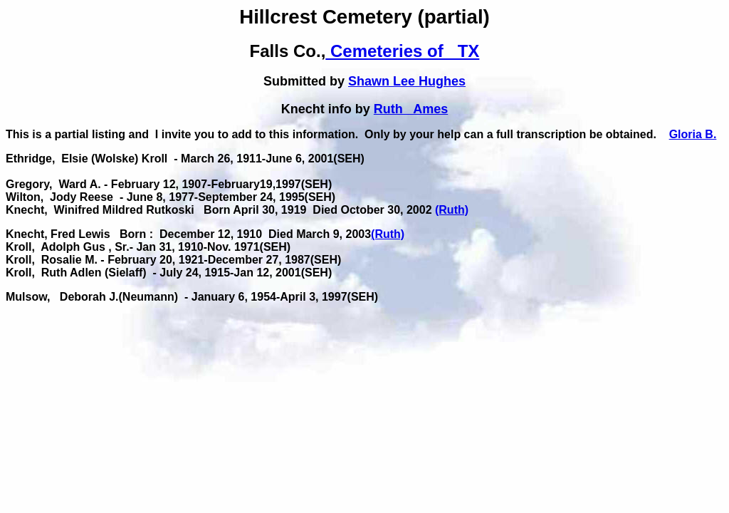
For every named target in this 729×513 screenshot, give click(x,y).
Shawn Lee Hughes (407, 81)
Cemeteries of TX (402, 51)
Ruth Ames (411, 109)
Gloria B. (693, 134)
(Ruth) (451, 210)
